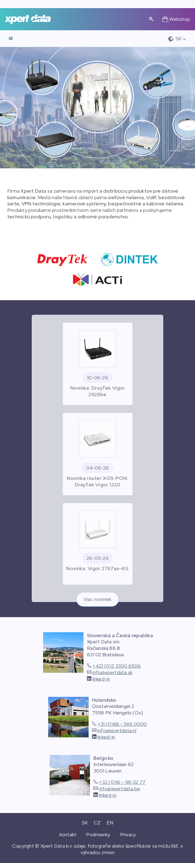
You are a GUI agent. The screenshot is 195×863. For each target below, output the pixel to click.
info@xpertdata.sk (112, 672)
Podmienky (98, 834)
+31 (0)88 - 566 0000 (122, 724)
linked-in (101, 679)
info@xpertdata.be (119, 788)
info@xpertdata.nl (117, 730)
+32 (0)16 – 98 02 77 (122, 782)
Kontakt (68, 834)
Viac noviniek (98, 599)
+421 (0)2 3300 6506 (116, 666)
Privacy (128, 834)
